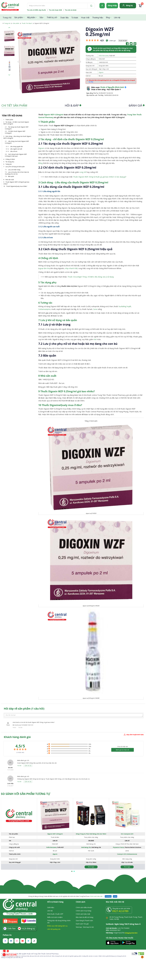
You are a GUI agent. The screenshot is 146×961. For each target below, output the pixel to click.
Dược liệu (64, 17)
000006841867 (113, 930)
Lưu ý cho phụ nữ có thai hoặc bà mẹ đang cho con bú (17, 173)
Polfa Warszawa (104, 55)
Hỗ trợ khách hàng (55, 902)
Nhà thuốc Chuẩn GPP (55, 914)
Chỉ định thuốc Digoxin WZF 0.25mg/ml (15, 132)
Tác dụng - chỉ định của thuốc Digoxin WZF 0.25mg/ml (16, 123)
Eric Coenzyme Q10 (127, 834)
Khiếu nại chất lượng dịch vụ (57, 926)
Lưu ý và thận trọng (14, 170)
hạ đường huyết (125, 306)
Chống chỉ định (10, 159)
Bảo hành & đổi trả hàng (84, 917)
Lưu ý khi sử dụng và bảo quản (15, 166)
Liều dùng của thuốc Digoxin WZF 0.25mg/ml (17, 142)
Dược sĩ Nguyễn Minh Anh (112, 87)
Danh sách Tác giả (82, 924)
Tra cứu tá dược (70, 10)
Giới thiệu (50, 907)
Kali (95, 339)
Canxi (95, 309)
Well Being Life (86, 847)
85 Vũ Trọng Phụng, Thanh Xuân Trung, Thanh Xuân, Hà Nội (126, 918)
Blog (108, 17)
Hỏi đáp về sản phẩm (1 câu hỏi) (24, 708)
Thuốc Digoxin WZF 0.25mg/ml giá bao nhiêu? (16, 183)
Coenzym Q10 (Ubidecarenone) (127, 854)
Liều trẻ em (13, 151)
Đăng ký (129, 5)
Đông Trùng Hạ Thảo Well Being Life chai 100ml (91, 834)
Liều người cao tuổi (16, 149)
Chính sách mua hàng (83, 911)
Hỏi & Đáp (73, 105)
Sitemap (79, 927)
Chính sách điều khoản (84, 907)
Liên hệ (117, 17)
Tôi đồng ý (108, 896)
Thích (14, 727)
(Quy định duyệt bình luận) (135, 734)
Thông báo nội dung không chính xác (58, 921)
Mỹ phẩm (31, 17)
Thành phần (9, 119)
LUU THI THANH (117, 928)
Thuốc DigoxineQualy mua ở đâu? (16, 186)
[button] (72, 871)
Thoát (115, 896)
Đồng (40, 163)
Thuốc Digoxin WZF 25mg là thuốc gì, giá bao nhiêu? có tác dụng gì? (99, 177)
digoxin (55, 854)
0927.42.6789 (120, 911)
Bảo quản (11, 176)
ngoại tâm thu (44, 268)
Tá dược (74, 17)
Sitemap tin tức (88, 927)
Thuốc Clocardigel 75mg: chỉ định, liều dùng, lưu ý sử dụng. (91, 277)
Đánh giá (137, 105)
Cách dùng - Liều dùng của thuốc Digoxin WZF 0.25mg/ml (17, 137)
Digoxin (101, 72)
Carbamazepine (44, 309)
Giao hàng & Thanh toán (84, 920)
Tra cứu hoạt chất (55, 10)
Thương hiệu (97, 17)
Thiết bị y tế (52, 17)
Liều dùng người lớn (16, 146)
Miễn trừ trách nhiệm (55, 917)
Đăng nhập (112, 5)
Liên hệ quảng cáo (53, 929)
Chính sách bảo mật (96, 896)
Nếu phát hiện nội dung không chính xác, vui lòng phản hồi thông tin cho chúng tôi (112, 81)
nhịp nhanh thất (71, 268)
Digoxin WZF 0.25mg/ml (53, 114)
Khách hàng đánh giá (17, 737)
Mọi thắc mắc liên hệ (115, 902)
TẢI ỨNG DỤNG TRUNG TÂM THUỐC (119, 938)
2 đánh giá (112, 40)
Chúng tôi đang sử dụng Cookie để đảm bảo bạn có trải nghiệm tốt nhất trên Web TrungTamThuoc (65, 896)
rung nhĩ (83, 172)
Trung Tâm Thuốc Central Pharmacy (45, 954)
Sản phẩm (18, 17)
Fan (9, 928)
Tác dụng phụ (9, 162)
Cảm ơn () (28, 765)
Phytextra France (118, 847)
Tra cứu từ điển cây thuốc (36, 10)
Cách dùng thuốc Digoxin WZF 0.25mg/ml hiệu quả (16, 155)
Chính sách (80, 902)
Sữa (41, 17)
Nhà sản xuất (9, 179)
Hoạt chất (85, 17)
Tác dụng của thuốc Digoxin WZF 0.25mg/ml (16, 128)
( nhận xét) (20, 752)
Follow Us (7, 935)
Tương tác (8, 164)
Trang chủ (7, 17)
